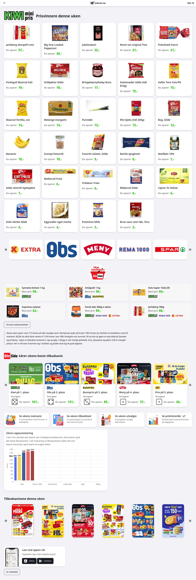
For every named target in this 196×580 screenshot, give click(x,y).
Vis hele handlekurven (17, 325)
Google (45, 560)
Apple (29, 560)
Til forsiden (12, 572)
